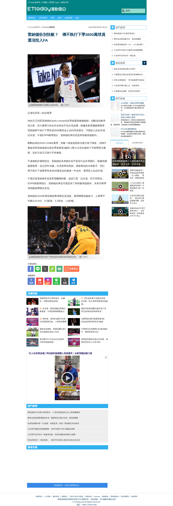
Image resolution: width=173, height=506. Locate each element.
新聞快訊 (32, 18)
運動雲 (49, 9)
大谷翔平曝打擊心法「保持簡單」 (127, 86)
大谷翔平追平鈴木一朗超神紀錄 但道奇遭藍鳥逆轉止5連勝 (51, 434)
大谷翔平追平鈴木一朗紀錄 (125, 56)
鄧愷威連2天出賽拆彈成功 (124, 33)
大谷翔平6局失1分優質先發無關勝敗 (128, 50)
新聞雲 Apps (54, 2)
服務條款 (105, 496)
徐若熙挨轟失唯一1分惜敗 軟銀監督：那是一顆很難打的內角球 (53, 423)
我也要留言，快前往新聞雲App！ (67, 485)
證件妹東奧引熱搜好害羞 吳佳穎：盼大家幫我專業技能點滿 (94, 301)
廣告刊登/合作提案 (76, 496)
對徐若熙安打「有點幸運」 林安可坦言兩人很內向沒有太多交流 (54, 440)
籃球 (60, 18)
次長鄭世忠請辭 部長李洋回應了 (127, 91)
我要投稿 (39, 496)
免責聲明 (134, 496)
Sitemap (97, 496)
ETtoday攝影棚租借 (118, 126)
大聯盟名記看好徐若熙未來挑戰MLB (128, 74)
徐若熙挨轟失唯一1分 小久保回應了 (129, 44)
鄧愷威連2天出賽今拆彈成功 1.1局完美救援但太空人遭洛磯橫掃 (54, 412)
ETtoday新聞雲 (34, 2)
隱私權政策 (115, 496)
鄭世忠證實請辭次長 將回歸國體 (127, 39)
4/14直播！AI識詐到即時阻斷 (122, 103)
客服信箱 (88, 496)
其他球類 (68, 18)
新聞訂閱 (64, 2)
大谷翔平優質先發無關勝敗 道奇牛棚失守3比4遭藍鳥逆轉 (51, 429)
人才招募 (47, 496)
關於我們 (56, 496)
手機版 (44, 2)
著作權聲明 (125, 496)
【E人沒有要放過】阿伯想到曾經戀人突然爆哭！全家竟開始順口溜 (60, 353)
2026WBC (43, 18)
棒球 (53, 18)
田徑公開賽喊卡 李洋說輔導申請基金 (129, 80)
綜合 (77, 18)
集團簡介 (65, 496)
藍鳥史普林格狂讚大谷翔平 (125, 69)
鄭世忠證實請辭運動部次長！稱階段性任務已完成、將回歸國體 (53, 418)
